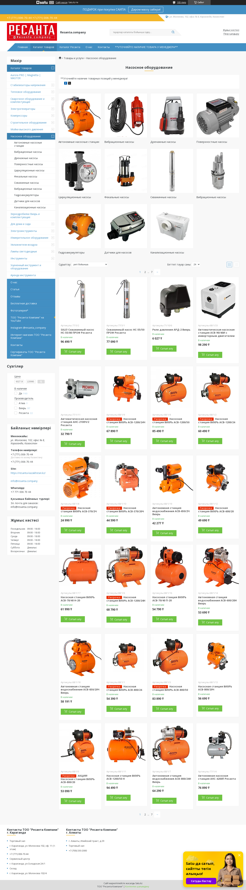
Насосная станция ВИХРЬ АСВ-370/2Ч (79, 509)
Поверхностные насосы (28, 164)
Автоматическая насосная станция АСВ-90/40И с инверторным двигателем (216, 333)
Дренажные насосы (26, 158)
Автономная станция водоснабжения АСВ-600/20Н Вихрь (217, 600)
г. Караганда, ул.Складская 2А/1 (27, 863)
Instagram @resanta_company (28, 327)
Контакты (104, 47)
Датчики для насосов (27, 201)
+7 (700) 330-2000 (78, 850)
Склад (13, 868)
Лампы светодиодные (24, 251)
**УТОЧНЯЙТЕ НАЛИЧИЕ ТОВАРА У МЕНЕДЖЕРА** (146, 47)
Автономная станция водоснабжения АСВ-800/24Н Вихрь (171, 779)
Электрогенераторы (23, 108)
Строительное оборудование (29, 122)
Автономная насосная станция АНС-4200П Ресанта (217, 777)
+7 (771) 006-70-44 (19, 854)
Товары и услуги (74, 58)
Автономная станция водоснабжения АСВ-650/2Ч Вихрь (171, 511)
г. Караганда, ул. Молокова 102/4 (28, 873)
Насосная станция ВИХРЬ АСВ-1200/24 (216, 420)
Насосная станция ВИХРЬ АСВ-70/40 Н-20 (78, 598)
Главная (23, 47)
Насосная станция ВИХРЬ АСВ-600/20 (216, 509)
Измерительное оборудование (29, 237)
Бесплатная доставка (24, 303)
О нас (89, 47)
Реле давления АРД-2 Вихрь (171, 329)
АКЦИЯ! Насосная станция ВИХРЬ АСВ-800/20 (78, 779)
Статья (15, 289)
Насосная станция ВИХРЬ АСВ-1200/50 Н (123, 777)
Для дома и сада (21, 224)
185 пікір (181, 2)
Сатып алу (75, 351)
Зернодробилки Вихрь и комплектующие (25, 215)
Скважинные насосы (26, 182)
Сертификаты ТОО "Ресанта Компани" (28, 353)
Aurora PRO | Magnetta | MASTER (26, 76)
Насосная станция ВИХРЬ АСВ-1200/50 (170, 420)
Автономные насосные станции (28, 144)
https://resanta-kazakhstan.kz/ (28, 473)
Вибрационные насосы (28, 152)
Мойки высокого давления (27, 129)
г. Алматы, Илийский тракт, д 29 (86, 841)
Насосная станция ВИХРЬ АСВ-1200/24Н (125, 598)
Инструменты (19, 258)
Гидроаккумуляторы (26, 195)
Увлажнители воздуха (24, 244)
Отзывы (15, 296)
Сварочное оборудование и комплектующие (27, 100)
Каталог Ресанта (69, 47)
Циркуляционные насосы (29, 170)
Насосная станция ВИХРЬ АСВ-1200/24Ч (125, 420)
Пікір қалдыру (231, 34)
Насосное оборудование (26, 136)
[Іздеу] (173, 32)
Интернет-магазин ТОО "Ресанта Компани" (31, 336)
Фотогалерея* (19, 310)
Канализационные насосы (30, 207)
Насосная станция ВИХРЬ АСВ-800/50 (170, 688)
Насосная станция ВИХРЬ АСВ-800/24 (124, 688)
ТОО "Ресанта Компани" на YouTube (27, 319)
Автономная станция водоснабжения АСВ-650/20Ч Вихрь (80, 689)
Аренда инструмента (23, 275)
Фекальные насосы (25, 176)
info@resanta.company (24, 481)
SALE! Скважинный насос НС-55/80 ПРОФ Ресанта (77, 331)
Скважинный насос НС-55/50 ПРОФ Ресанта (125, 331)
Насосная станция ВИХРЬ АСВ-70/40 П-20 (169, 598)
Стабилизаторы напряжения (28, 85)
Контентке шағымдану (137, 886)
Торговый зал (17, 841)
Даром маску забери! (145, 9)
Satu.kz (138, 883)
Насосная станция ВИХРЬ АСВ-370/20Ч (125, 509)
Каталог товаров (43, 47)
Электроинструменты (24, 231)
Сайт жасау (62, 2)
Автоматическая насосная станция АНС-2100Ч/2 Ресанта (79, 422)
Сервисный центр (20, 858)
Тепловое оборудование (26, 92)
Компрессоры (19, 115)
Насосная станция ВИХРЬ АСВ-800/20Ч (215, 688)
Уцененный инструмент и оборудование (26, 266)
